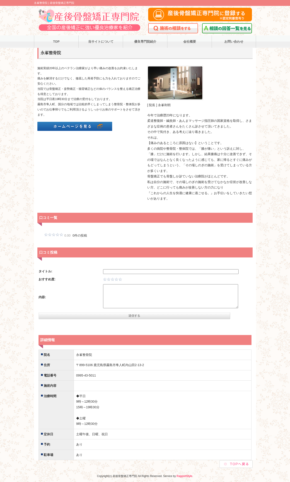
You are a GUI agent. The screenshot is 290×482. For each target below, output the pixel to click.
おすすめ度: (47, 279)
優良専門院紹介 (145, 41)
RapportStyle (184, 476)
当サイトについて (101, 41)
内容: (42, 297)
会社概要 (189, 41)
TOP (56, 41)
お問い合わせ (233, 41)
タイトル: (45, 271)
